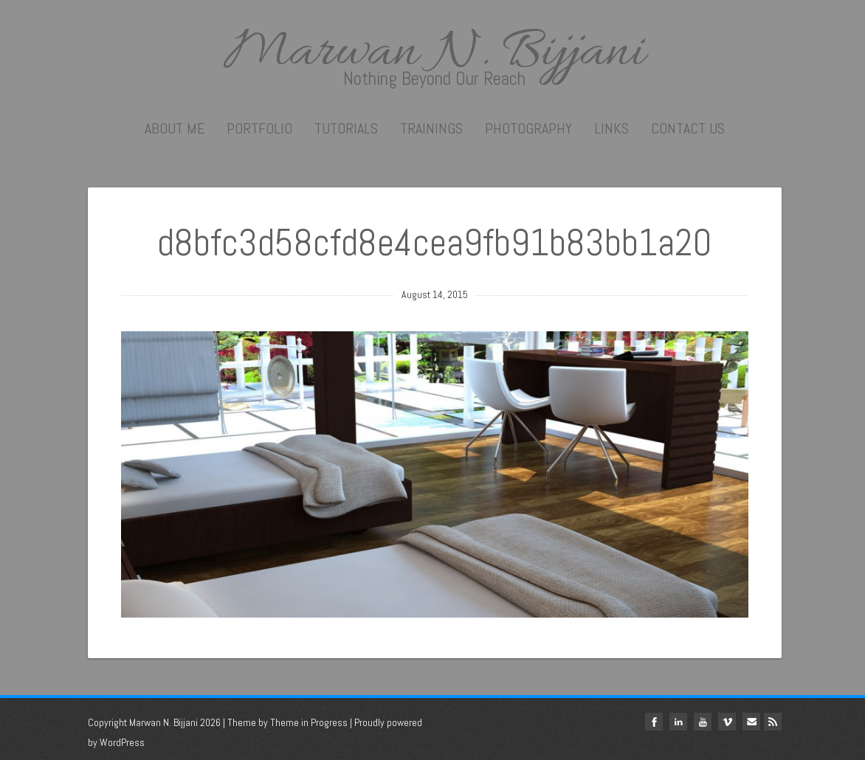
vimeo (727, 721)
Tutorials (346, 128)
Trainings (431, 128)
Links (611, 128)
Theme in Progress (309, 722)
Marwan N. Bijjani (435, 53)
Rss (773, 721)
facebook (654, 721)
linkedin (678, 721)
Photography (528, 128)
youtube (702, 721)
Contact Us (688, 128)
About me (174, 128)
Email (751, 721)
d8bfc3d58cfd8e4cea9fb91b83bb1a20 (434, 242)
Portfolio (259, 128)
